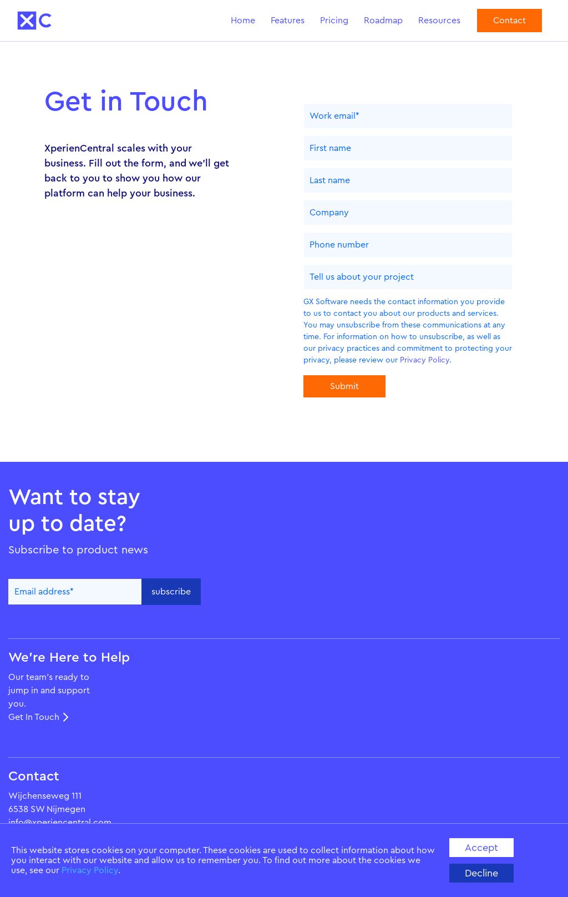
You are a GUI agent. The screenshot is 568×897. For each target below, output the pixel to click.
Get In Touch (33, 717)
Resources (439, 20)
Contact (509, 20)
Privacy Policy (90, 870)
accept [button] (481, 848)
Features (288, 20)
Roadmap (383, 20)
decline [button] (481, 873)
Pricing (334, 20)
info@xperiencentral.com (59, 822)
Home (243, 20)
